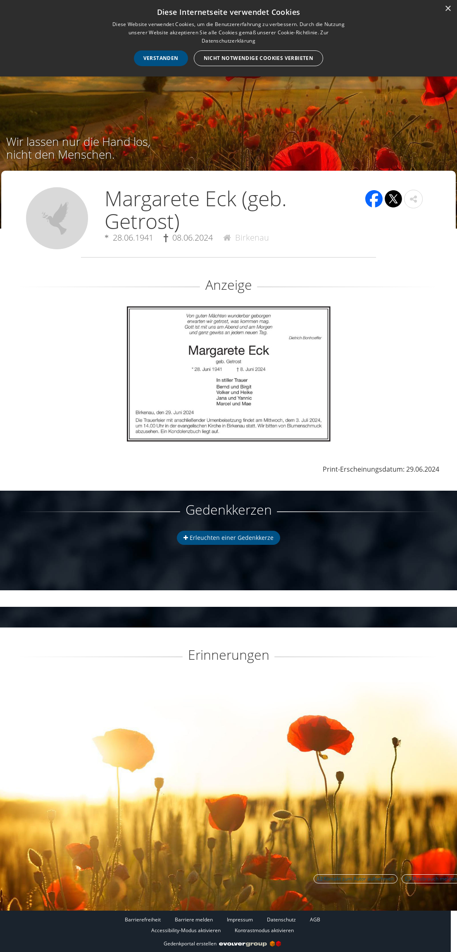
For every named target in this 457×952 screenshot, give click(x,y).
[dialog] (228, 38)
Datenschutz (281, 919)
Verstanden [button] (161, 58)
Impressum (240, 919)
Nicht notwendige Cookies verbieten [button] (259, 58)
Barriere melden (194, 919)
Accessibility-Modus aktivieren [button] (186, 930)
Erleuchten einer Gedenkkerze (228, 538)
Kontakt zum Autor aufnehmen (355, 878)
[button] (413, 199)
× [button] (448, 9)
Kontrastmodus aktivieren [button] (264, 930)
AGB (315, 919)
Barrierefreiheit (143, 919)
